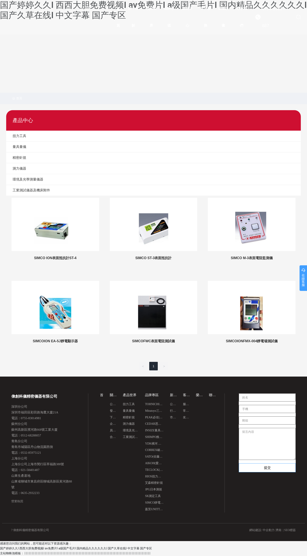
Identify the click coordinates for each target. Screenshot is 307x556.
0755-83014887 (273, 17)
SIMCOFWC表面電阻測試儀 (153, 341)
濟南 (278, 530)
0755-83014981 (31, 418)
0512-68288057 (31, 435)
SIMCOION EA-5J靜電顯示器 (55, 341)
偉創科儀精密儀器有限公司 (34, 396)
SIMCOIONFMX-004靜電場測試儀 (252, 341)
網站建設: (256, 530)
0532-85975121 (31, 452)
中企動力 (269, 530)
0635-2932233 (30, 493)
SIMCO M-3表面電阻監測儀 (252, 258)
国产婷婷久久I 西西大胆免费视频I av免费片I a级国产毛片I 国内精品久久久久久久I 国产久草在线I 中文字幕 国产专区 (76, 548)
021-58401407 (30, 470)
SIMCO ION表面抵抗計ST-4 (55, 258)
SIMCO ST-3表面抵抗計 (153, 258)
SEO (287, 530)
